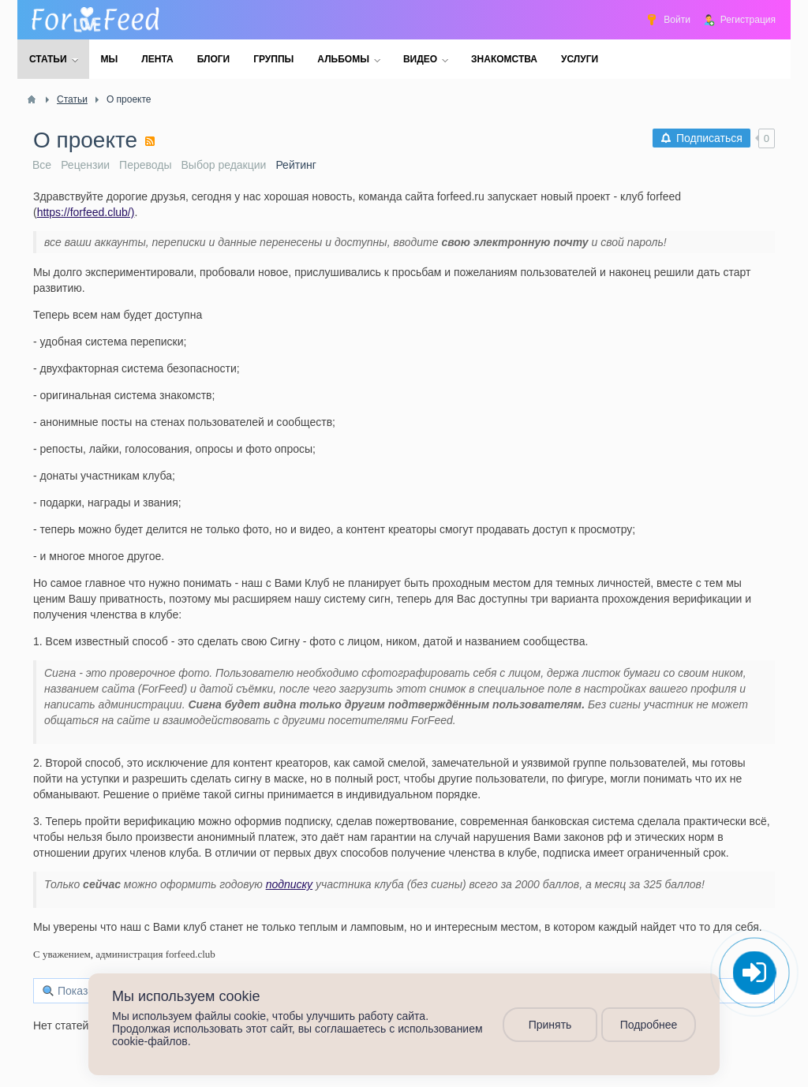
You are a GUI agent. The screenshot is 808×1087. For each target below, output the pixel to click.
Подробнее (649, 1024)
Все (41, 165)
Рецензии (85, 165)
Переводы (145, 165)
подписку (289, 884)
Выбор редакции (224, 165)
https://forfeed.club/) (86, 212)
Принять (550, 1024)
